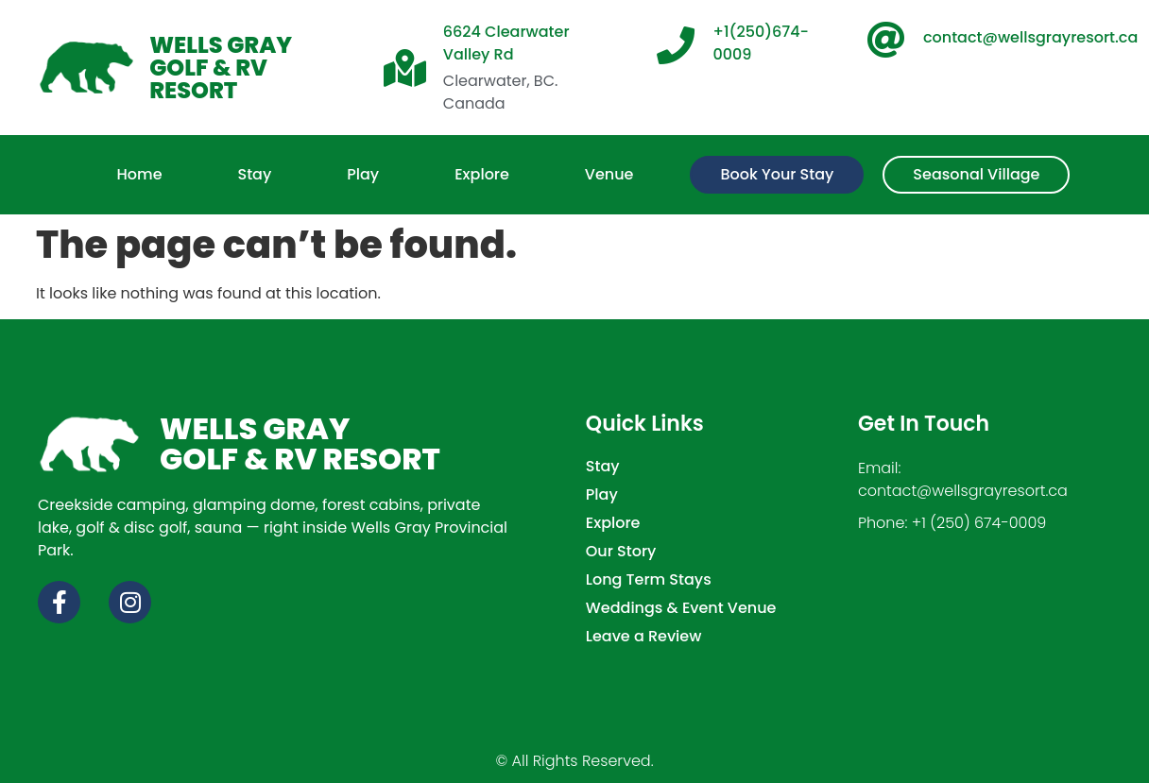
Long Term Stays (649, 579)
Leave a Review (644, 636)
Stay (603, 466)
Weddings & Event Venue (681, 608)
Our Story (621, 551)
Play (602, 494)
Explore (613, 523)
